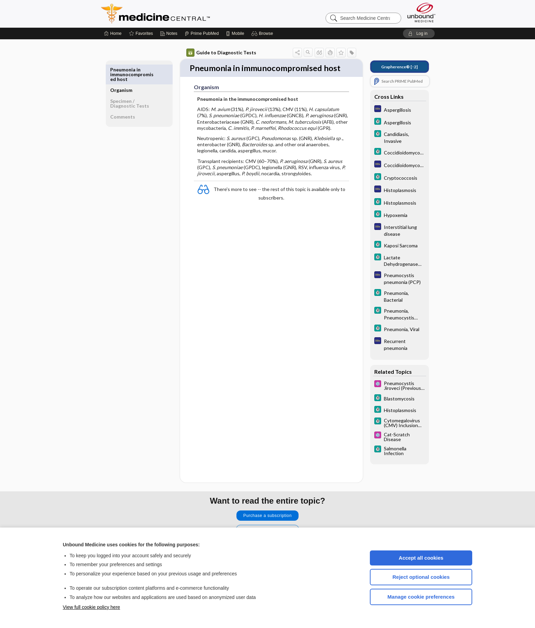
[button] (263, 33)
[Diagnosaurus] (399, 109)
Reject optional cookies (421, 577)
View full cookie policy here (91, 607)
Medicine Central (185, 13)
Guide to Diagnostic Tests (221, 53)
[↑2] (399, 66)
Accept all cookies (421, 558)
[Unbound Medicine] (421, 12)
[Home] (112, 33)
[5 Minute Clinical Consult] (399, 122)
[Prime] (202, 33)
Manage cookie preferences (421, 597)
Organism (121, 69)
